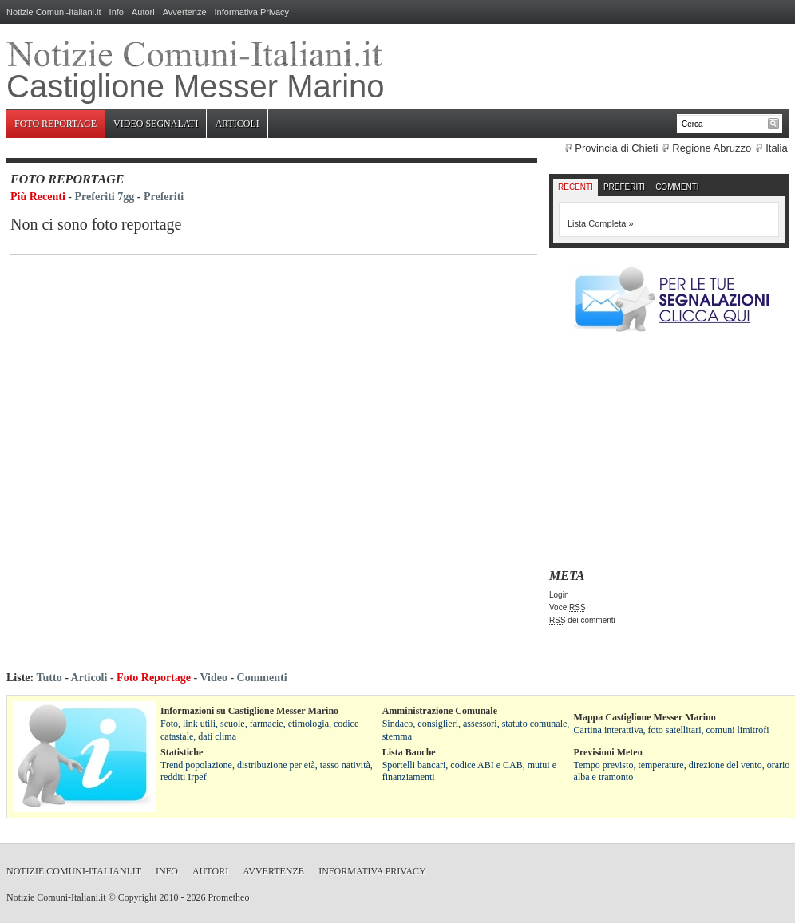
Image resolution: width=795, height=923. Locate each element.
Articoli (237, 123)
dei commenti (582, 620)
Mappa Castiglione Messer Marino (645, 717)
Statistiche (181, 752)
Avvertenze (185, 12)
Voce (567, 607)
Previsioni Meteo (608, 752)
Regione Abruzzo (711, 148)
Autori (143, 12)
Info (116, 12)
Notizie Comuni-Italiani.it (53, 12)
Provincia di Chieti (616, 148)
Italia (776, 148)
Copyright (137, 897)
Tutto (48, 678)
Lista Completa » (601, 223)
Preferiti (164, 197)
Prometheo (228, 897)
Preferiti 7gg (105, 197)
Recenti (575, 187)
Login (558, 594)
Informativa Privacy (252, 12)
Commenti (676, 187)
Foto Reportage (55, 123)
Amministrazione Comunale (439, 710)
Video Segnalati (155, 123)
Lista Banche (409, 752)
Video (213, 678)
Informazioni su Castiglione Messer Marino (249, 710)
